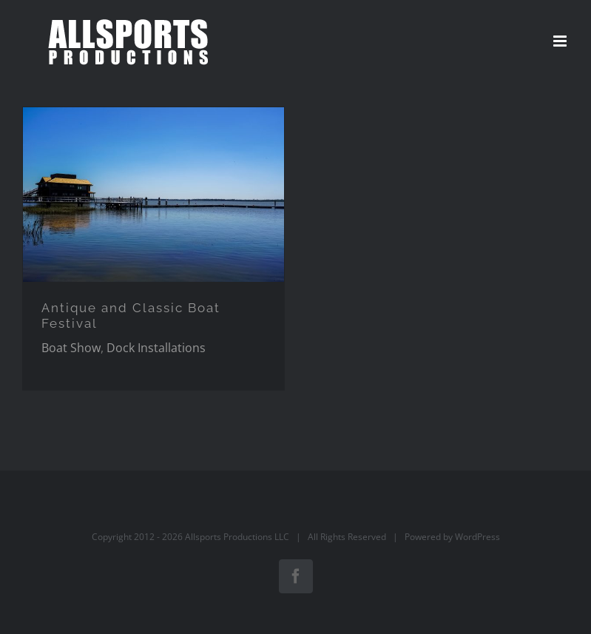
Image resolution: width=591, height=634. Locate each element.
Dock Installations (156, 348)
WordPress (477, 536)
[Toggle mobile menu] (561, 41)
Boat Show (71, 348)
